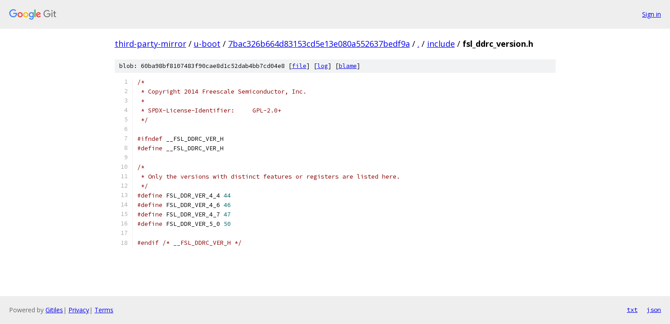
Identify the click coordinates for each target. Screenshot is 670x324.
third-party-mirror (150, 43)
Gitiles (54, 310)
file (299, 66)
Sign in (651, 14)
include (441, 43)
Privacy (78, 310)
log (322, 66)
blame (348, 66)
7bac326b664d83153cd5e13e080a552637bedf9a (319, 43)
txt (632, 310)
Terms (103, 310)
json (654, 310)
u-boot (207, 43)
